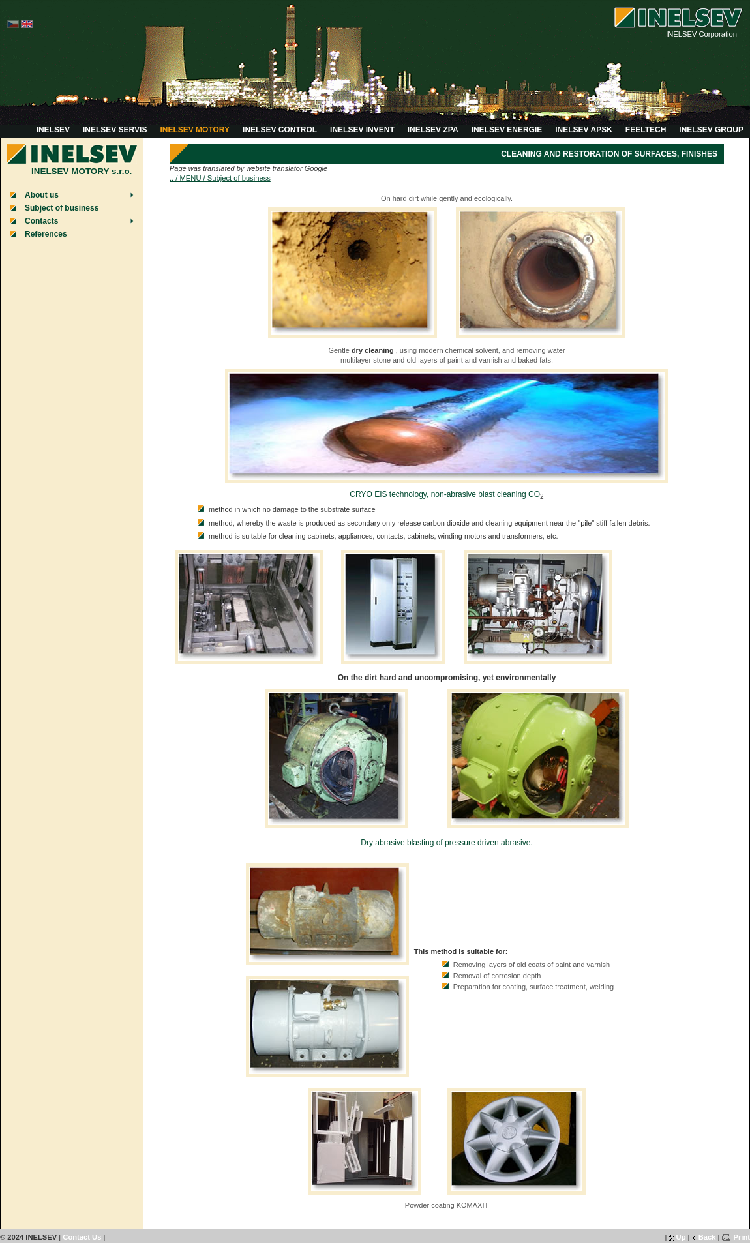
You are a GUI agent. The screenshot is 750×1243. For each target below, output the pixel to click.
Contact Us (82, 1237)
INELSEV (53, 129)
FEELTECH (645, 129)
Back (707, 1237)
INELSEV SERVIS (115, 129)
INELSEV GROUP (711, 129)
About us (42, 195)
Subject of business (61, 208)
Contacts (41, 221)
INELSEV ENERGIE (507, 129)
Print (742, 1237)
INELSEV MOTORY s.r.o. (81, 171)
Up (681, 1237)
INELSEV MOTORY (195, 129)
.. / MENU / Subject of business (220, 178)
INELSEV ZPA (433, 129)
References (46, 234)
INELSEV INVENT (362, 129)
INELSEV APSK (583, 129)
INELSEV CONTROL (280, 129)
